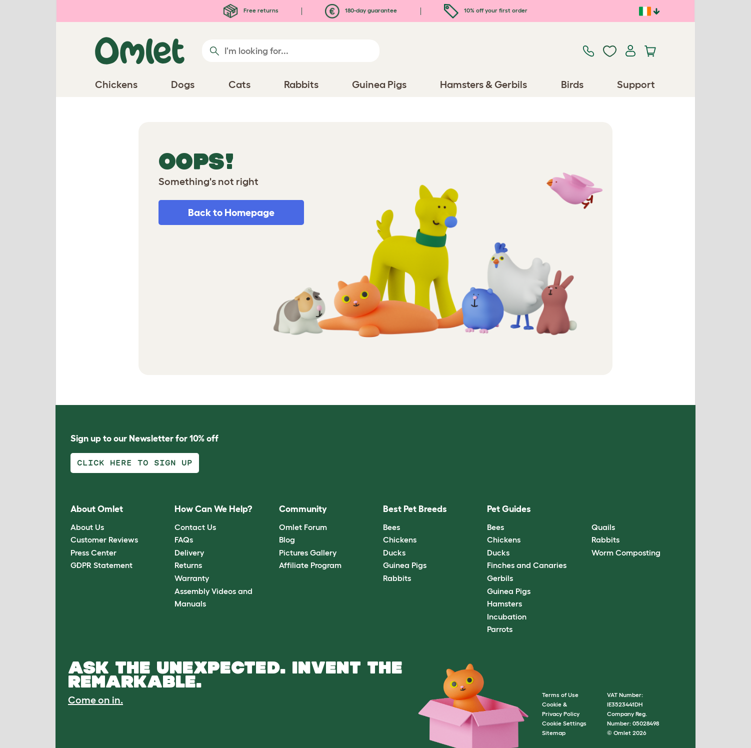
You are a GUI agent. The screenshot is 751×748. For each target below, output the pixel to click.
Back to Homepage (231, 212)
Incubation (506, 616)
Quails (603, 527)
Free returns (251, 10)
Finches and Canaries (526, 565)
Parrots (499, 629)
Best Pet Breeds (415, 509)
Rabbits (397, 578)
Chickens (399, 539)
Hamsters (504, 603)
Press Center (93, 552)
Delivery (189, 552)
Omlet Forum (303, 527)
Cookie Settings (564, 723)
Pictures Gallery (307, 552)
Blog (287, 539)
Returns (188, 565)
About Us (87, 527)
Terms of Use (560, 695)
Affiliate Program (310, 565)
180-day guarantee (361, 10)
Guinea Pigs (404, 565)
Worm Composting (626, 552)
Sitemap (554, 733)
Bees (391, 527)
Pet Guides (509, 509)
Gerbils (500, 578)
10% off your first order (486, 10)
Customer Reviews (104, 539)
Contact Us (195, 527)
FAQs (183, 539)
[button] (583, 509)
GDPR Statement (101, 565)
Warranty (191, 578)
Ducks (394, 552)
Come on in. (95, 700)
